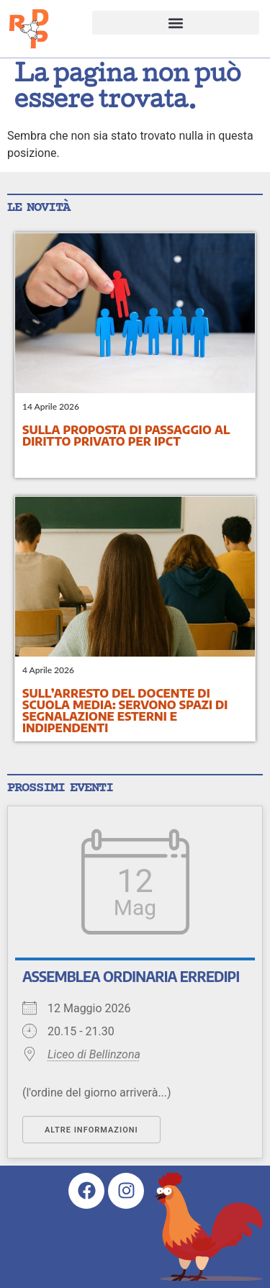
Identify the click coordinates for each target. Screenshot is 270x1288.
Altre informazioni (91, 1130)
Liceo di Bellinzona (94, 1054)
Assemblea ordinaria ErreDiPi (130, 976)
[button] (176, 23)
